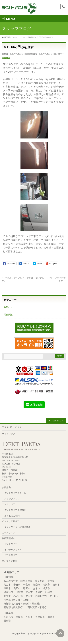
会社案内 (6, 487)
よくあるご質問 (12, 515)
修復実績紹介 (8, 538)
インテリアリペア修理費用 (17, 527)
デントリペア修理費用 (15, 510)
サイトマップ (8, 433)
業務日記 (6, 57)
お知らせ (8, 307)
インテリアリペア (10, 521)
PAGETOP (57, 420)
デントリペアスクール (15, 493)
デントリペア (8, 504)
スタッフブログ (12, 498)
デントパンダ (29, 633)
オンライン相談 (9, 561)
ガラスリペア (8, 532)
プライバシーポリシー (13, 427)
